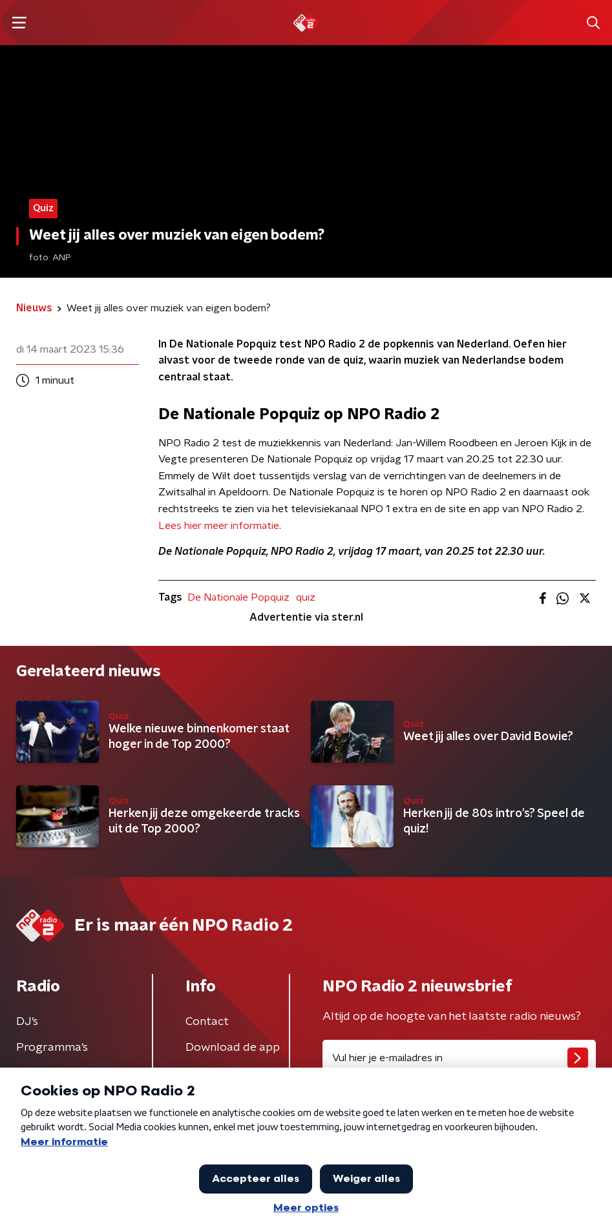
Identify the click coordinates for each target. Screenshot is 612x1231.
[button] (19, 23)
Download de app (232, 1047)
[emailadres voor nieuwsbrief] (459, 1058)
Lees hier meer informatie (218, 526)
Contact (207, 1022)
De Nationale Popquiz (238, 597)
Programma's (52, 1047)
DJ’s (27, 1022)
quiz (305, 597)
